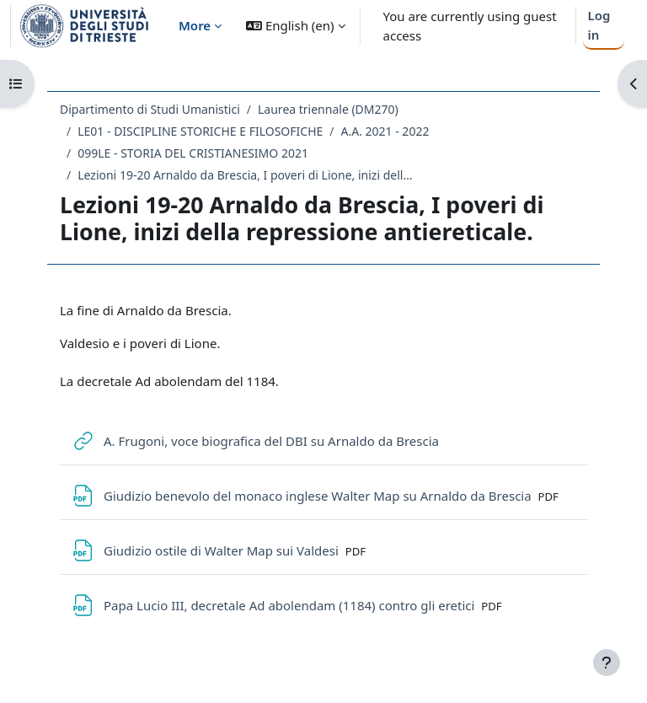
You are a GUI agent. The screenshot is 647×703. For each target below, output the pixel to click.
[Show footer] (606, 662)
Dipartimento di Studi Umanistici (150, 109)
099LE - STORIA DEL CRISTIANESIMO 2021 (193, 153)
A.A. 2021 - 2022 (385, 131)
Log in (598, 25)
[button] (295, 25)
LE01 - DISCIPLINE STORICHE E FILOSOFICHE (200, 131)
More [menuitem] (195, 25)
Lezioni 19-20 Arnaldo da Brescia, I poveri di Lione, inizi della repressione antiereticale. (246, 175)
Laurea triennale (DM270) (328, 109)
